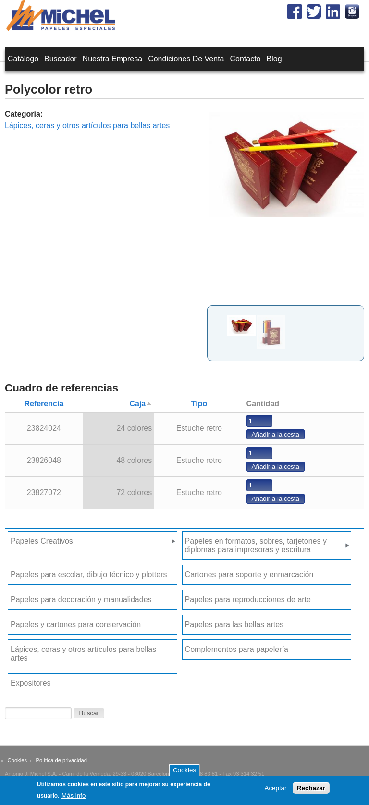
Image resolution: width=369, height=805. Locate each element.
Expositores (31, 683)
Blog (274, 59)
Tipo (199, 404)
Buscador (60, 59)
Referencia (43, 404)
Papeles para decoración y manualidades (81, 599)
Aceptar (276, 789)
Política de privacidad (61, 760)
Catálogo (23, 59)
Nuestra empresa (113, 59)
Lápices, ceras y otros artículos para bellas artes (87, 125)
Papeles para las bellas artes (234, 624)
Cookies (17, 760)
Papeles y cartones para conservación (76, 624)
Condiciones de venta (186, 59)
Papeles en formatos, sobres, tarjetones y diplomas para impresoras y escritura (256, 545)
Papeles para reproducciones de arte (248, 599)
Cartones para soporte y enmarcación (249, 574)
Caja (140, 404)
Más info (74, 797)
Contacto (245, 59)
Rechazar (311, 789)
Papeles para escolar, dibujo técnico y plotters (89, 574)
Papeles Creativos (42, 541)
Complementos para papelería (236, 649)
